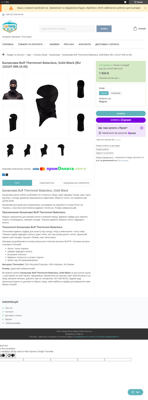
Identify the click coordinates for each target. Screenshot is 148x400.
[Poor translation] (11, 355)
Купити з (121, 120)
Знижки (54, 44)
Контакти (85, 44)
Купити (121, 114)
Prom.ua (88, 331)
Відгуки (8, 319)
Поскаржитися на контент (84, 337)
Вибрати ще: (105, 100)
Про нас (69, 44)
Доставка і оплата (107, 44)
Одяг (29, 55)
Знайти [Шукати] (104, 29)
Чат (135, 392)
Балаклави (54, 55)
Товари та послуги (30, 44)
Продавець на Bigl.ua (74, 334)
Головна (7, 44)
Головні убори (40, 55)
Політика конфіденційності (108, 337)
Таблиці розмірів (12, 323)
